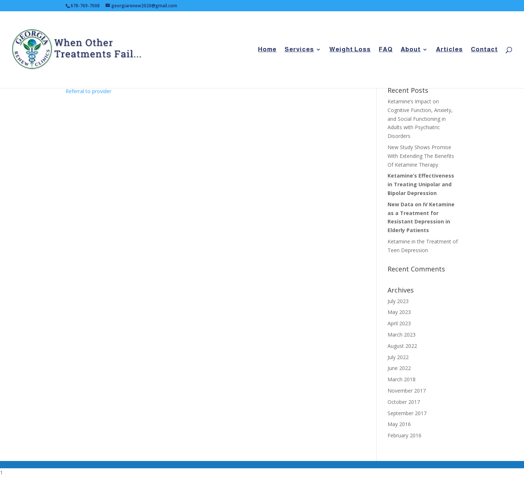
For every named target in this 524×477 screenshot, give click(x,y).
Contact (484, 50)
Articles (449, 50)
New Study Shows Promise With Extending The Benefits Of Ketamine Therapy (421, 156)
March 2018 (402, 379)
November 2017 (407, 390)
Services (299, 50)
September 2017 (407, 413)
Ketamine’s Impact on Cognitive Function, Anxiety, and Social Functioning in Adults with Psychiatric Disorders (420, 118)
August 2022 (402, 345)
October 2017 (404, 401)
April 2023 (399, 323)
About (411, 50)
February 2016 (404, 435)
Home (267, 50)
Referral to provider (88, 91)
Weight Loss (350, 50)
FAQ (386, 50)
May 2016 (399, 424)
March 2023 (402, 334)
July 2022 (398, 357)
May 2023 (399, 312)
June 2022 (399, 368)
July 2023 (398, 301)
